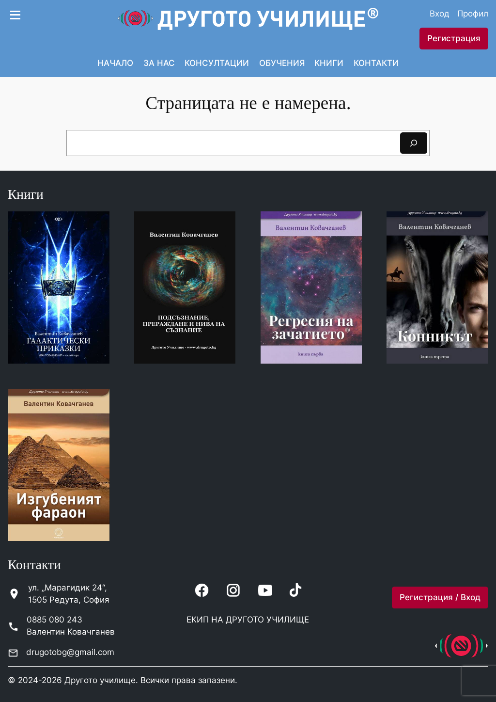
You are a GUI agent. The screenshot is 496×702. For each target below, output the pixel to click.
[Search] (413, 142)
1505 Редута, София (68, 600)
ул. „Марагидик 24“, (67, 587)
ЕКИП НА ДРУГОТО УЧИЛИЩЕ (247, 619)
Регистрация (453, 38)
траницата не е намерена (251, 103)
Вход (440, 13)
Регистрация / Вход (440, 597)
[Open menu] (15, 13)
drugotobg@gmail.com (70, 652)
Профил (472, 13)
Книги (26, 195)
